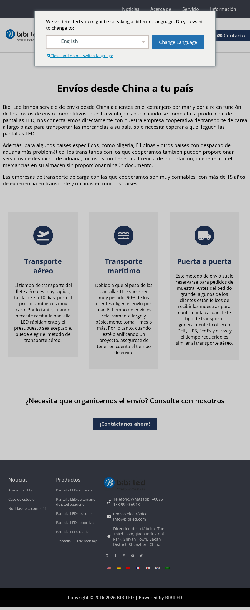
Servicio (190, 9)
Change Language (178, 42)
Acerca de (160, 9)
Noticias (130, 9)
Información (223, 9)
